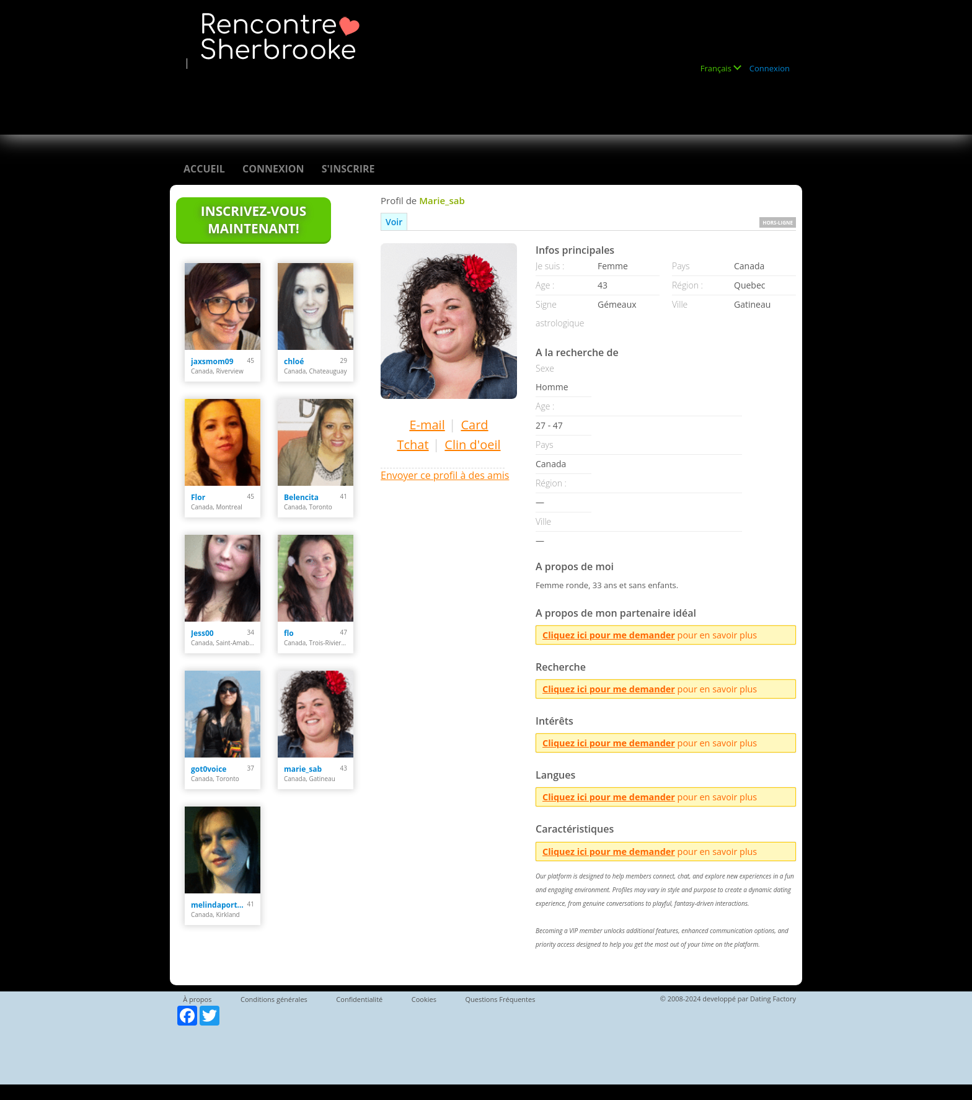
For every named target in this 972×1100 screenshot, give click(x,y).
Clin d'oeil (472, 444)
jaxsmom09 (212, 361)
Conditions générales (274, 999)
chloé (294, 361)
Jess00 (202, 633)
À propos (197, 999)
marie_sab (303, 769)
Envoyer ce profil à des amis (445, 475)
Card (474, 424)
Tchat (412, 444)
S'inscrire (348, 169)
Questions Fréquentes (500, 999)
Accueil (204, 169)
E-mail (426, 424)
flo (289, 633)
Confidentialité (359, 999)
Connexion (769, 68)
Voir (394, 222)
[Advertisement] (408, 97)
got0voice (208, 769)
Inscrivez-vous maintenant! (253, 219)
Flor (198, 497)
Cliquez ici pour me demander (608, 635)
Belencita (301, 497)
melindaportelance (219, 905)
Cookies (424, 999)
